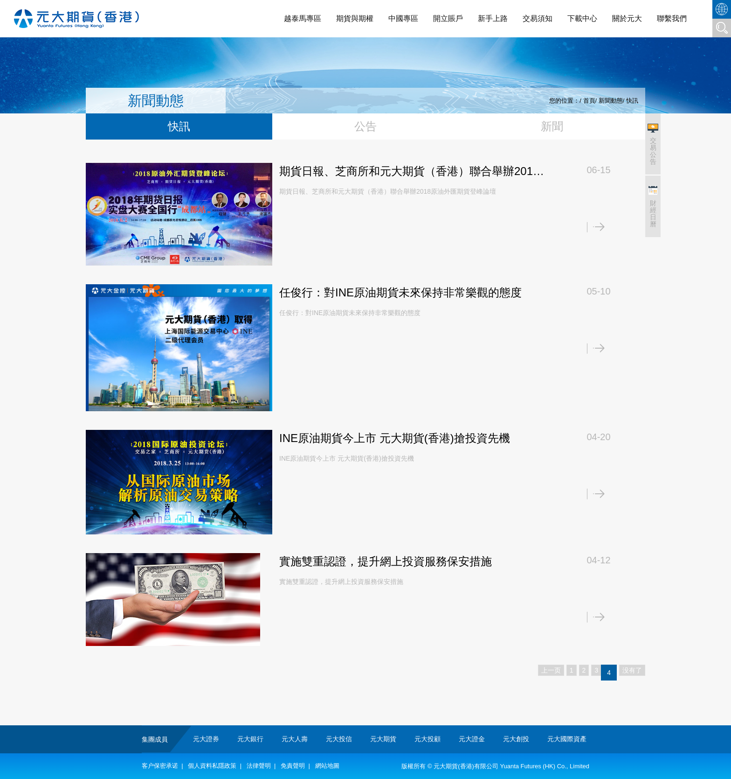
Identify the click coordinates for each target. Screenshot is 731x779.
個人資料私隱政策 (212, 765)
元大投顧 (427, 739)
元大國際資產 (566, 739)
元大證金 (472, 739)
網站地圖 (327, 765)
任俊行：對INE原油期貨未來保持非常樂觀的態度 (400, 292)
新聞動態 (611, 100)
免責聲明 (293, 765)
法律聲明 (259, 765)
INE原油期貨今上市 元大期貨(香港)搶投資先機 (394, 438)
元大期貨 (383, 739)
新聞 (552, 126)
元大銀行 (250, 739)
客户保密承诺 (160, 765)
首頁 (589, 100)
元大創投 (516, 739)
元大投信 (339, 739)
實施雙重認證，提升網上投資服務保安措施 (385, 561)
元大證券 (206, 739)
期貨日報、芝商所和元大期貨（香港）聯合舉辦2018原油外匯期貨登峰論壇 (409, 172)
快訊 (632, 100)
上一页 (551, 670)
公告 (365, 126)
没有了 (632, 670)
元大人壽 (295, 739)
